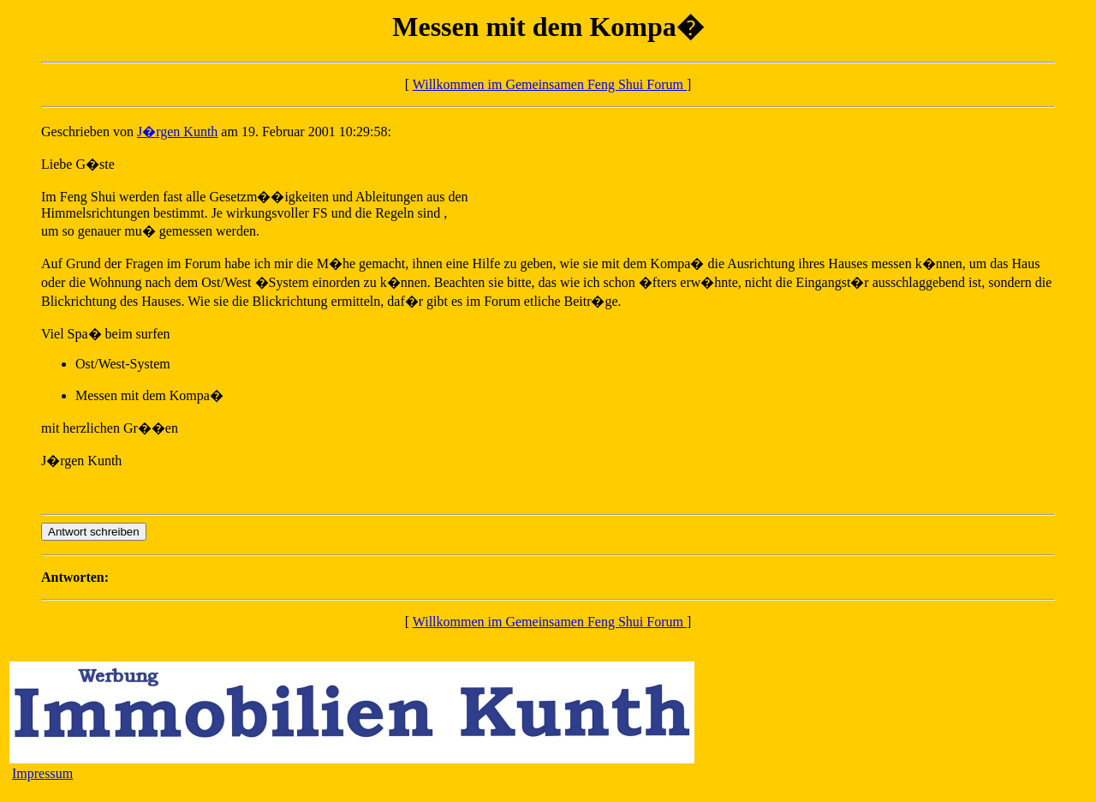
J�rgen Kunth (177, 131)
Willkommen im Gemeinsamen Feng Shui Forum (550, 84)
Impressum (42, 773)
